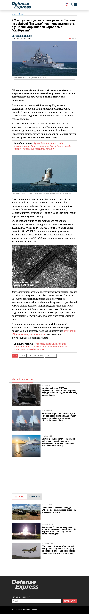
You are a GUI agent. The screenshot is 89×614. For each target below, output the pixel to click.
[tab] (19, 497)
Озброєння (50, 356)
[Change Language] (66, 4)
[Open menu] (75, 4)
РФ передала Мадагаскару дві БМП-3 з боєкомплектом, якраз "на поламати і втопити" (59, 510)
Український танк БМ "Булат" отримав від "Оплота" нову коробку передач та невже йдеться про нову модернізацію (59, 391)
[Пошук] (71, 5)
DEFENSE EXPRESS (22, 36)
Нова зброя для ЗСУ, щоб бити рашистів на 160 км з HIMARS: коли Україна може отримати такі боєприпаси (40, 346)
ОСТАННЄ (19, 497)
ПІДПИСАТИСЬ (70, 601)
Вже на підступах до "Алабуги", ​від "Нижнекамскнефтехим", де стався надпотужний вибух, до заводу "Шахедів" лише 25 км (59, 416)
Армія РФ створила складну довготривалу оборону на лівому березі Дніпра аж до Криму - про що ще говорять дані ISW (42, 146)
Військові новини (36, 356)
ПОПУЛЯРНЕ (34, 497)
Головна (14, 14)
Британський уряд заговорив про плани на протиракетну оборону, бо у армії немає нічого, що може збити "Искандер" (59, 530)
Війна (23, 356)
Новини (21, 14)
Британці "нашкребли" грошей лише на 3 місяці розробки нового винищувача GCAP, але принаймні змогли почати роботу (59, 442)
